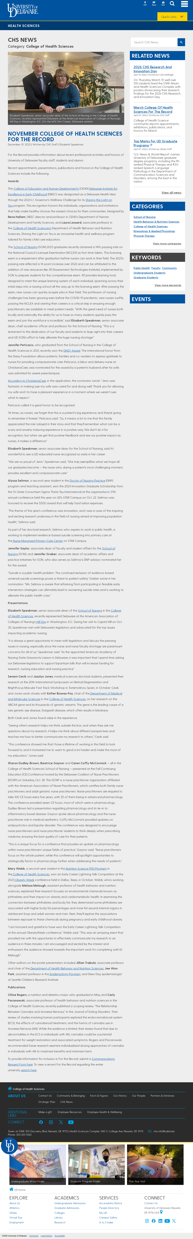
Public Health (142, 268)
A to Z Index (106, 1222)
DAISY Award (72, 350)
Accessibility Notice (110, 1203)
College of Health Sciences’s (32, 228)
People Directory (109, 1207)
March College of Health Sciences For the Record (153, 109)
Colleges (59, 1212)
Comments (33, 1236)
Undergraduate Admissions (70, 1203)
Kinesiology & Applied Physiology (154, 231)
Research (59, 1222)
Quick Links (168, 16)
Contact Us (45, 1095)
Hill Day (41, 621)
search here (28, 1070)
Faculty (156, 268)
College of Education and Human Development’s (46, 188)
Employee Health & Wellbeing (104, 1112)
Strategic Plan (46, 1101)
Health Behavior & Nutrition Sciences (156, 221)
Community (169, 268)
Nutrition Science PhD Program (86, 868)
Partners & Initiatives (162, 1095)
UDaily (13, 1212)
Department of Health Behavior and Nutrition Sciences (66, 968)
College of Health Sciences (50, 46)
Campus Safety (108, 1217)
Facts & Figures (99, 1095)
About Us (17, 1096)
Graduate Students (146, 277)
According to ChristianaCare (27, 380)
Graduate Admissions (66, 1207)
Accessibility (60, 1236)
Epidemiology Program (64, 974)
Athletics (14, 1207)
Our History (120, 1095)
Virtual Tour (15, 1217)
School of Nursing (26, 247)
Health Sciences (24, 25)
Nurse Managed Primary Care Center (37, 540)
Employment (16, 1222)
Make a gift (45, 1112)
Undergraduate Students (149, 272)
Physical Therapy (144, 235)
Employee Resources (70, 1112)
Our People (138, 1095)
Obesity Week (24, 880)
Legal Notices (46, 1236)
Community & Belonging (71, 1095)
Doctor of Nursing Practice (87, 480)
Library (58, 1217)
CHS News (22, 39)
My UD (103, 1212)
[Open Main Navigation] (184, 4)
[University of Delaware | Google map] (161, 1212)
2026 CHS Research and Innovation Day (153, 69)
